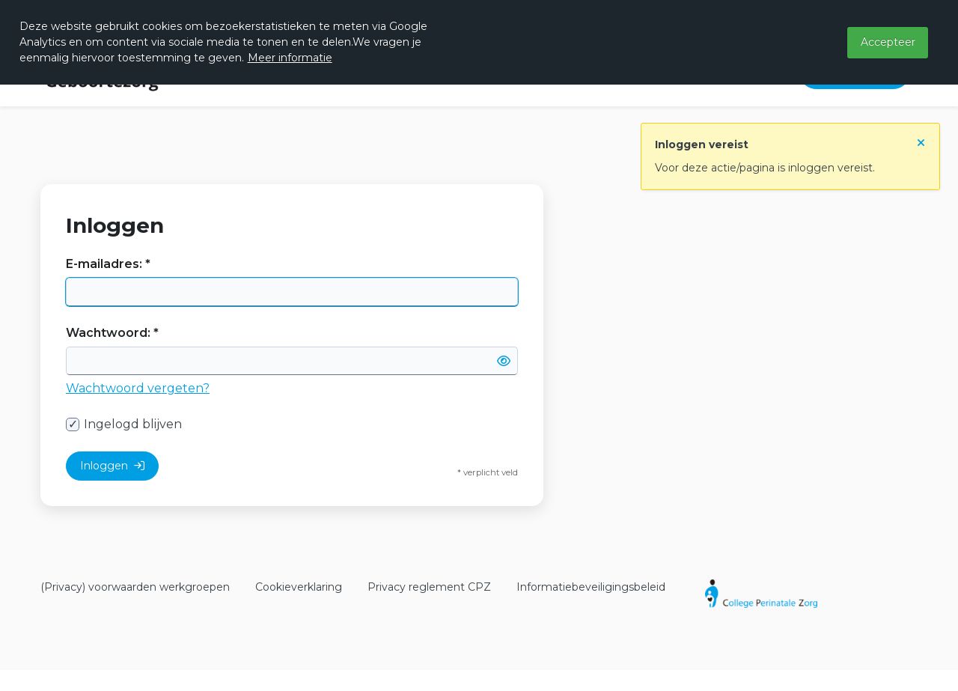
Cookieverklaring (298, 587)
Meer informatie (290, 57)
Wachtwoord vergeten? (138, 388)
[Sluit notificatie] (921, 139)
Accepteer (888, 42)
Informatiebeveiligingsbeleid (590, 587)
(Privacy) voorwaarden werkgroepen (135, 587)
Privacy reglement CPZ (429, 587)
